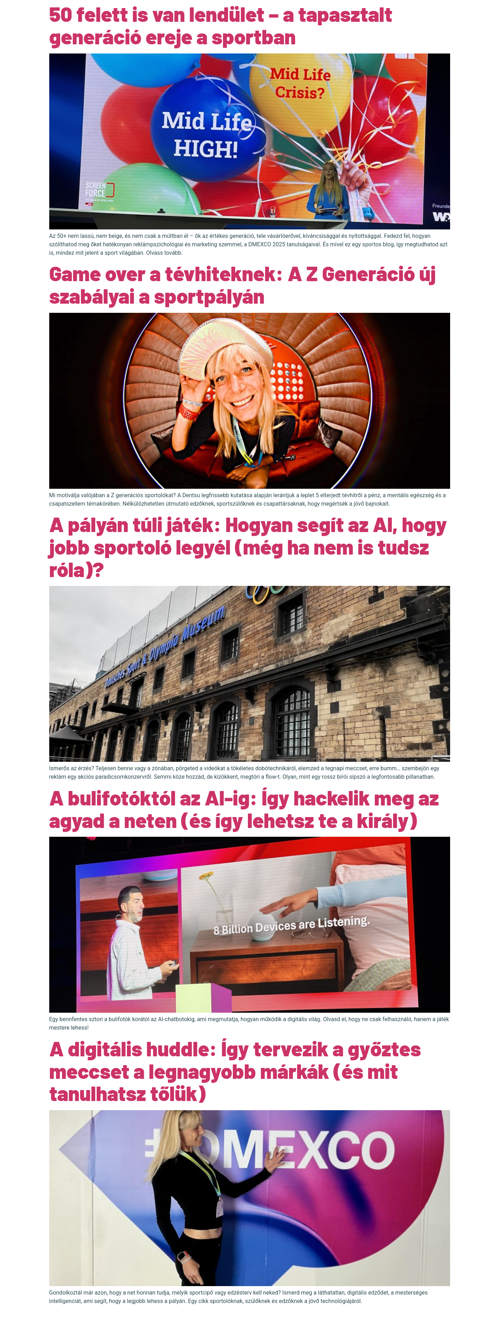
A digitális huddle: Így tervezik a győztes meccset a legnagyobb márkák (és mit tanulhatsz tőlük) (235, 1071)
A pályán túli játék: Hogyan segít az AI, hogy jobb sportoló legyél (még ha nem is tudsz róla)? (248, 546)
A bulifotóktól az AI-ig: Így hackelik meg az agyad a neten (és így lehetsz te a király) (244, 808)
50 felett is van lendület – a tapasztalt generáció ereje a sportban (220, 25)
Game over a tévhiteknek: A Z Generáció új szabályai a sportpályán (242, 284)
